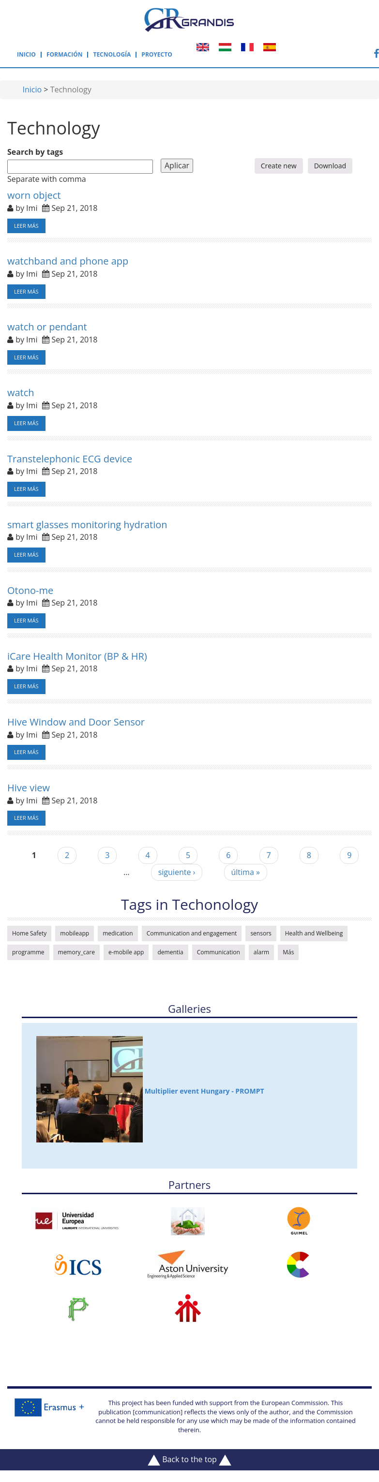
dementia (170, 952)
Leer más (26, 225)
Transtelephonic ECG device (69, 458)
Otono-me (30, 590)
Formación (64, 55)
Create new (279, 165)
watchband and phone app (67, 260)
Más (288, 952)
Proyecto (156, 55)
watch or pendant (47, 326)
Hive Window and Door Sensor (76, 721)
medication (118, 933)
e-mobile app (126, 952)
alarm (261, 952)
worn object (34, 195)
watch (20, 392)
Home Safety (29, 933)
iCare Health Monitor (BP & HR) (77, 656)
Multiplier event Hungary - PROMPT (150, 1089)
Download (330, 165)
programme (28, 952)
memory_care (76, 952)
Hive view (28, 787)
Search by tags (35, 152)
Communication (218, 952)
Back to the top (189, 1460)
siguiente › (177, 872)
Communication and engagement (192, 933)
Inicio (26, 55)
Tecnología (112, 55)
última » (245, 872)
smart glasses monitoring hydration (87, 524)
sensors (260, 933)
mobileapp (74, 933)
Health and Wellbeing (314, 933)
